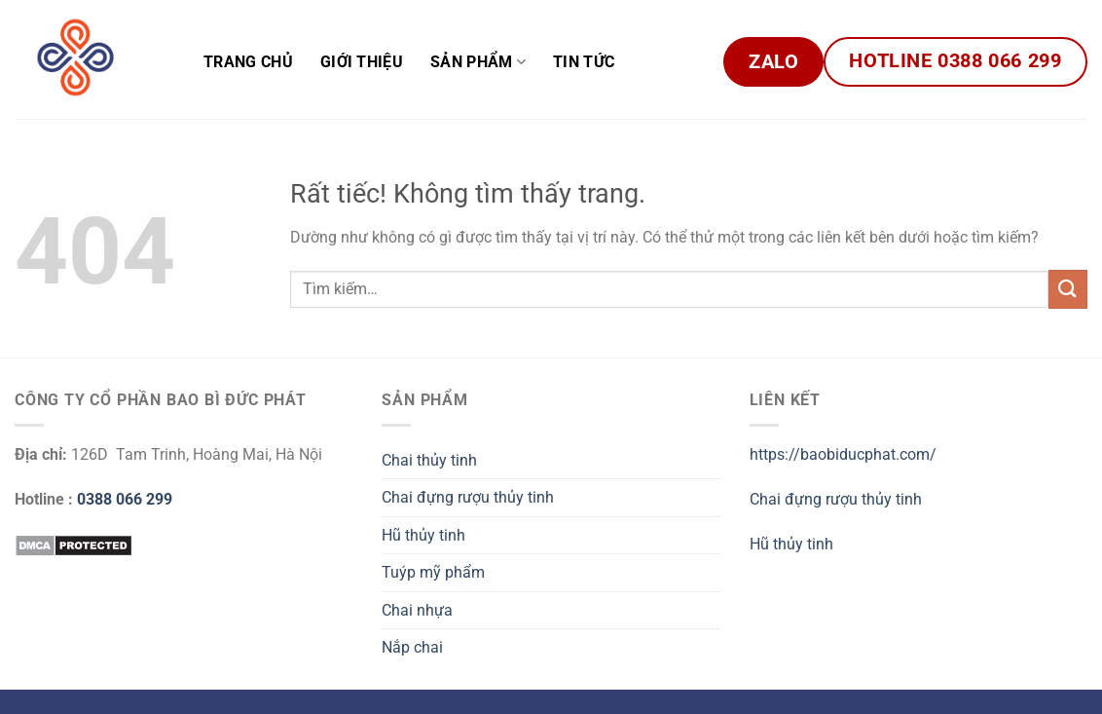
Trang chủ (248, 62)
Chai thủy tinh (429, 460)
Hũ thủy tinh (423, 535)
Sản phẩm (478, 62)
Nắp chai (412, 647)
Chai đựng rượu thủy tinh (468, 497)
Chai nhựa (417, 610)
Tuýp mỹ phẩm (433, 572)
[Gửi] (1067, 289)
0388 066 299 (124, 499)
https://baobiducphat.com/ (843, 454)
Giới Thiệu (361, 62)
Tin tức (583, 62)
